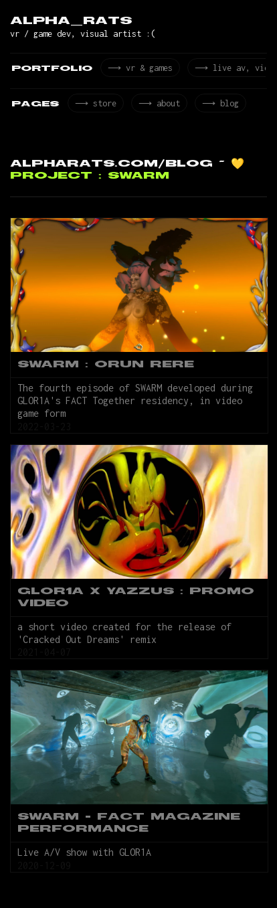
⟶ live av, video (233, 69)
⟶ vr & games (139, 69)
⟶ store (94, 107)
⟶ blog (216, 107)
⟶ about (156, 107)
